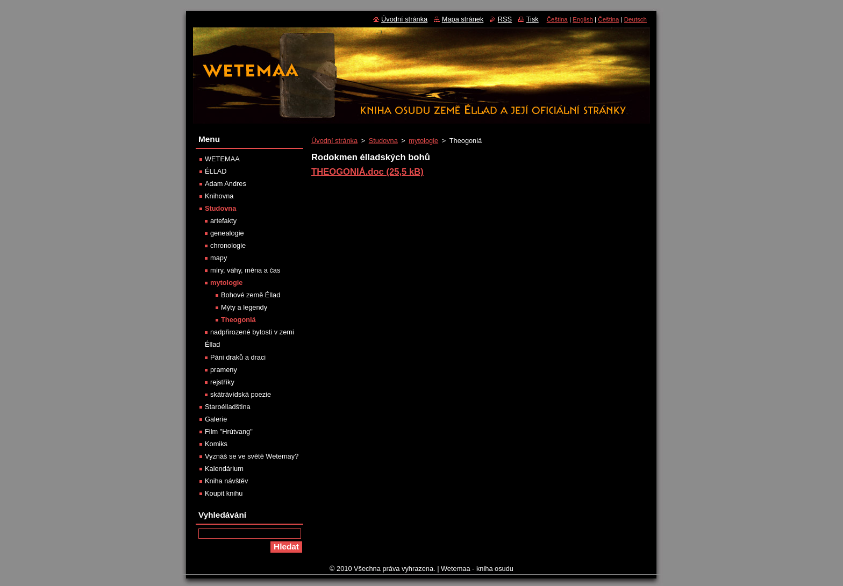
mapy (218, 258)
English (583, 19)
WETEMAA (222, 159)
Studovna (383, 141)
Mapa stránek (463, 19)
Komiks (216, 444)
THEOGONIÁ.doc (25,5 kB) (367, 172)
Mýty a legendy (244, 307)
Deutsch (635, 19)
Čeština (557, 19)
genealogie (227, 233)
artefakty (223, 221)
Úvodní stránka (334, 141)
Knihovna (219, 196)
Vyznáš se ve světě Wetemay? (251, 456)
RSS (505, 19)
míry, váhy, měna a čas (245, 270)
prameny (223, 370)
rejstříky (222, 382)
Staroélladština (228, 407)
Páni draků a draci (238, 357)
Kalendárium (224, 468)
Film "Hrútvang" (229, 431)
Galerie (216, 419)
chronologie (228, 245)
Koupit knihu (223, 493)
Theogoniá (238, 320)
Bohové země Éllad (250, 295)
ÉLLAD (216, 171)
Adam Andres (225, 184)
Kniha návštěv (226, 481)
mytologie (423, 141)
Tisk (532, 19)
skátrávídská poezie (240, 394)
